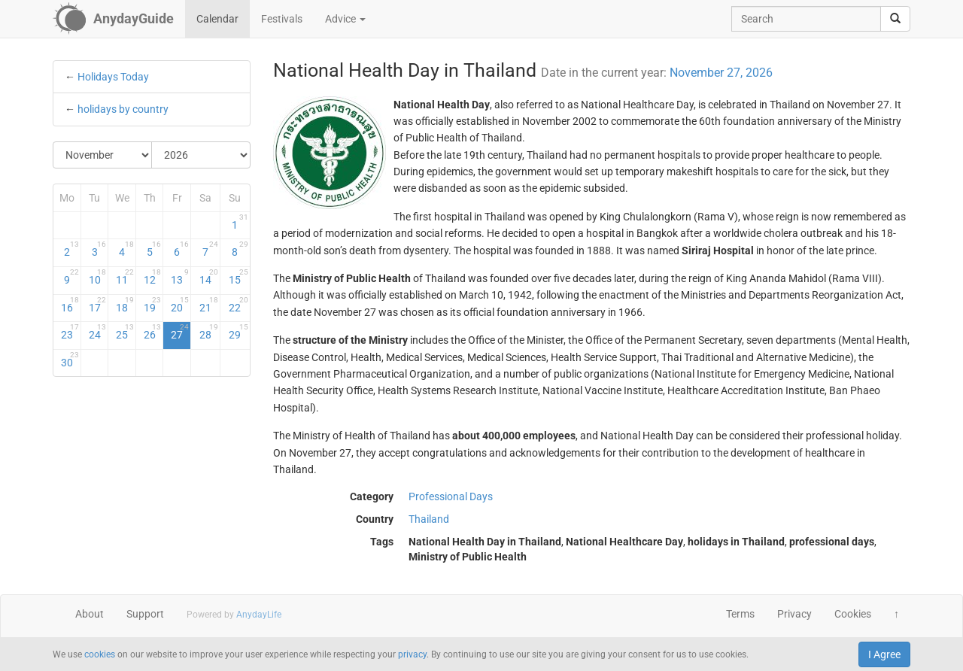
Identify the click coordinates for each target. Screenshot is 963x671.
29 (238, 332)
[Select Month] (102, 155)
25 (125, 332)
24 (98, 332)
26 (153, 332)
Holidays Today (113, 77)
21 (208, 305)
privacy (412, 654)
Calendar (217, 19)
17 (98, 305)
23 (70, 332)
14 (208, 277)
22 (238, 305)
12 (153, 277)
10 (98, 277)
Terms (740, 614)
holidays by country (123, 109)
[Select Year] (201, 155)
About (89, 614)
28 (208, 332)
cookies (99, 654)
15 (238, 277)
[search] (895, 19)
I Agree (884, 654)
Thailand (429, 519)
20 (180, 305)
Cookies (852, 614)
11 (125, 277)
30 (70, 360)
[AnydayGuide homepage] (113, 19)
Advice (345, 19)
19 (153, 305)
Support (145, 614)
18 (125, 305)
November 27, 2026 (721, 72)
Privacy (794, 614)
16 (70, 305)
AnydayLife (258, 614)
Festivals (281, 19)
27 (180, 332)
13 (180, 277)
